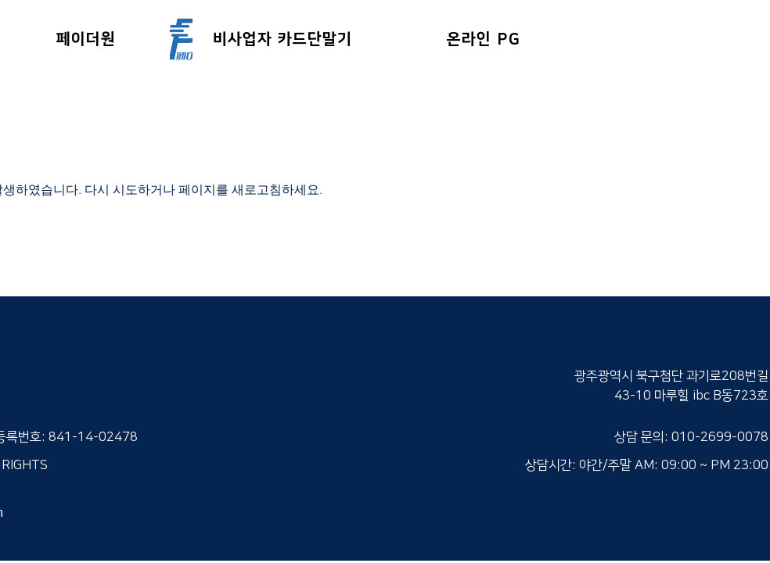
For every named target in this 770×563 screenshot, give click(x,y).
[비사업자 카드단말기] (284, 38)
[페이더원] (87, 38)
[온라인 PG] (485, 38)
